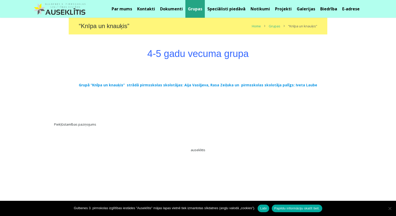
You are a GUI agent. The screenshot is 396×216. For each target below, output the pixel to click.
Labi (263, 208)
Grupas (274, 26)
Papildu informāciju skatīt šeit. (297, 208)
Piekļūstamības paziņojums (75, 124)
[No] (389, 208)
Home (256, 26)
